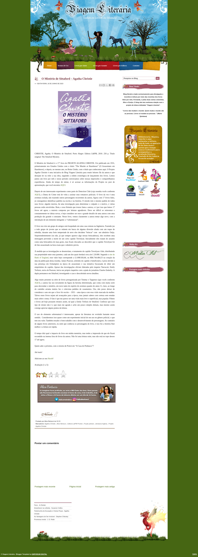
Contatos (136, 66)
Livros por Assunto (100, 66)
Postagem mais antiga (105, 486)
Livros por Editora (120, 66)
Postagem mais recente (45, 486)
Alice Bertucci (62, 424)
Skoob (50, 358)
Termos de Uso (63, 66)
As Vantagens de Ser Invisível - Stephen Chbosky (51, 516)
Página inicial (75, 486)
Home (49, 66)
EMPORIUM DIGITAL (39, 554)
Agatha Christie (50, 424)
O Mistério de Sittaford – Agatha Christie (67, 78)
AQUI (62, 185)
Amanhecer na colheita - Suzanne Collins (48, 508)
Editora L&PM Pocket (75, 424)
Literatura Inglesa (101, 424)
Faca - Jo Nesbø (40, 505)
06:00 (58, 421)
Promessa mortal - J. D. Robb (44, 519)
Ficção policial (89, 424)
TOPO (194, 554)
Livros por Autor (81, 66)
